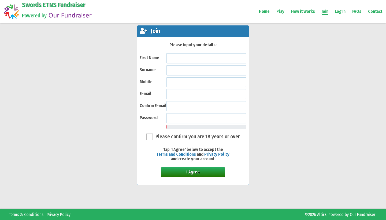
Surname (148, 69)
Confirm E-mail (153, 105)
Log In (340, 11)
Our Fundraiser (362, 214)
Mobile (146, 81)
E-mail (145, 93)
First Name (149, 57)
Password (149, 117)
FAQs (356, 11)
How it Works (303, 11)
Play (280, 11)
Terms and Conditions (176, 154)
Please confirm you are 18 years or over (197, 137)
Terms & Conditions (26, 214)
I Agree (193, 172)
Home (264, 11)
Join (325, 11)
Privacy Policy (216, 154)
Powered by (57, 15)
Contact (375, 11)
